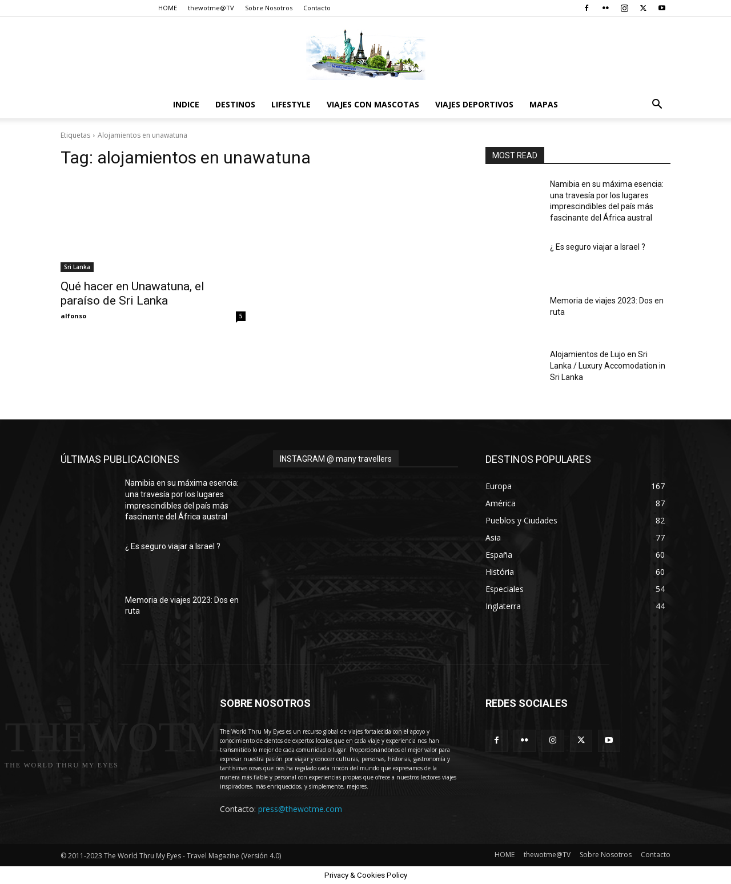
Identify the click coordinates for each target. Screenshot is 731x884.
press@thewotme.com (300, 808)
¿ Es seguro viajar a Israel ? (597, 246)
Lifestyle (291, 104)
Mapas (543, 104)
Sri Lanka (77, 267)
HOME (167, 7)
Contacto (317, 7)
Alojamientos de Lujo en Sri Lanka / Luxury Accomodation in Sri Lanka (607, 365)
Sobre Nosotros (268, 7)
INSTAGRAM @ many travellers (336, 458)
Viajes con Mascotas (373, 104)
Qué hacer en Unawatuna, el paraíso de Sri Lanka (132, 293)
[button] (656, 105)
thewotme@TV (211, 7)
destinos (235, 104)
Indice (186, 104)
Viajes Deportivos (474, 104)
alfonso (73, 315)
